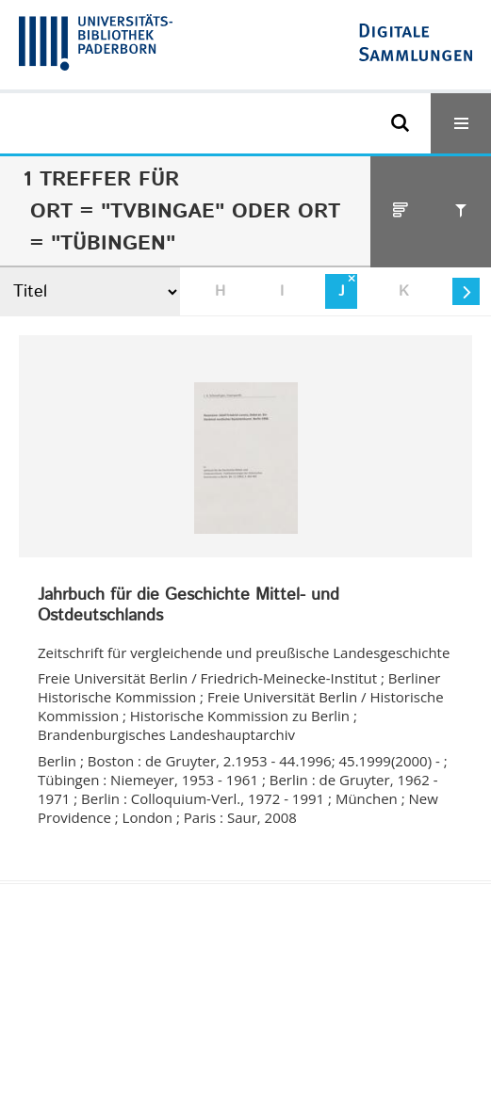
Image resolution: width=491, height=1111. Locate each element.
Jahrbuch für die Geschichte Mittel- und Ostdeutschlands (188, 606)
